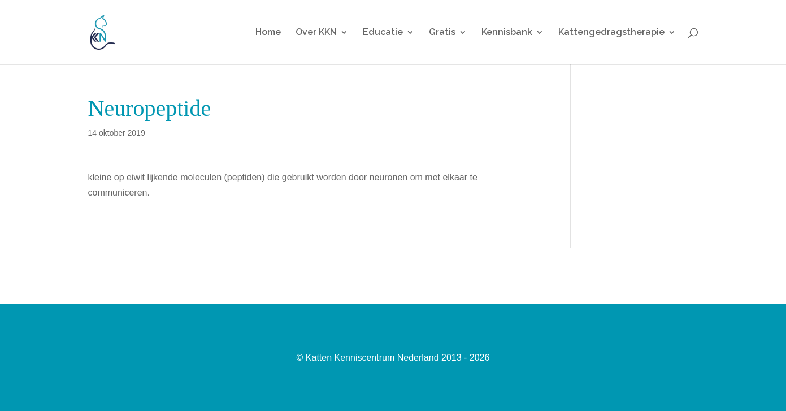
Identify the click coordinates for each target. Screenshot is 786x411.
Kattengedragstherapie (611, 32)
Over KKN (316, 32)
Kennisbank (506, 32)
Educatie (383, 32)
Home (268, 32)
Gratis (442, 32)
